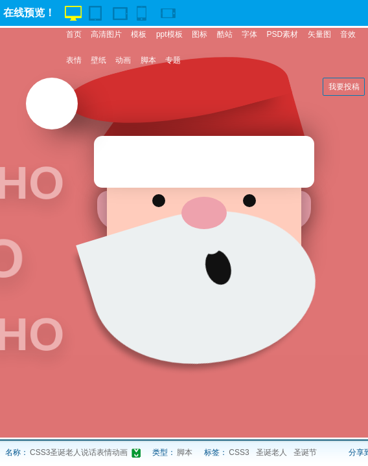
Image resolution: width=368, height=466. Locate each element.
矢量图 (319, 34)
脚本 (148, 60)
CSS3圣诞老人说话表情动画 (79, 452)
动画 (123, 60)
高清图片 (106, 34)
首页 (74, 34)
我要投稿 (344, 86)
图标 (199, 34)
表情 (74, 60)
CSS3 (239, 452)
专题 (173, 60)
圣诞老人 (271, 452)
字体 (249, 34)
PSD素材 (282, 34)
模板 (138, 34)
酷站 (225, 34)
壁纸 (98, 60)
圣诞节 (305, 452)
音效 (348, 34)
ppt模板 (169, 34)
